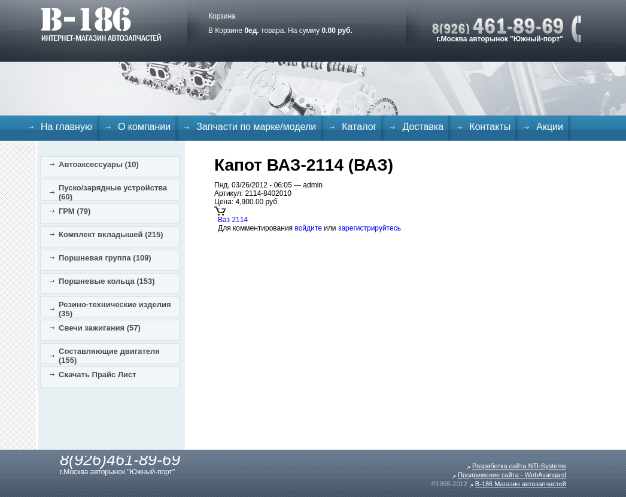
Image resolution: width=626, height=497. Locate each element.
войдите (307, 228)
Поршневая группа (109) (105, 257)
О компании (144, 127)
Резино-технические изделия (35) (115, 309)
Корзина (222, 16)
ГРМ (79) (74, 211)
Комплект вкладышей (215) (111, 234)
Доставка (422, 127)
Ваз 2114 (233, 220)
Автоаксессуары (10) (99, 164)
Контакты (489, 127)
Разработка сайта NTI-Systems (519, 465)
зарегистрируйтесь (369, 228)
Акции (549, 127)
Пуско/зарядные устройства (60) (113, 192)
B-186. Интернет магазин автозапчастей (101, 24)
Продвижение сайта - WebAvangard (512, 474)
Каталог (359, 127)
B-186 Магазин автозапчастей (520, 483)
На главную (66, 127)
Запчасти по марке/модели (256, 127)
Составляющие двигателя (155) (109, 356)
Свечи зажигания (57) (100, 327)
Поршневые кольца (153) (107, 281)
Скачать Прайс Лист (97, 374)
